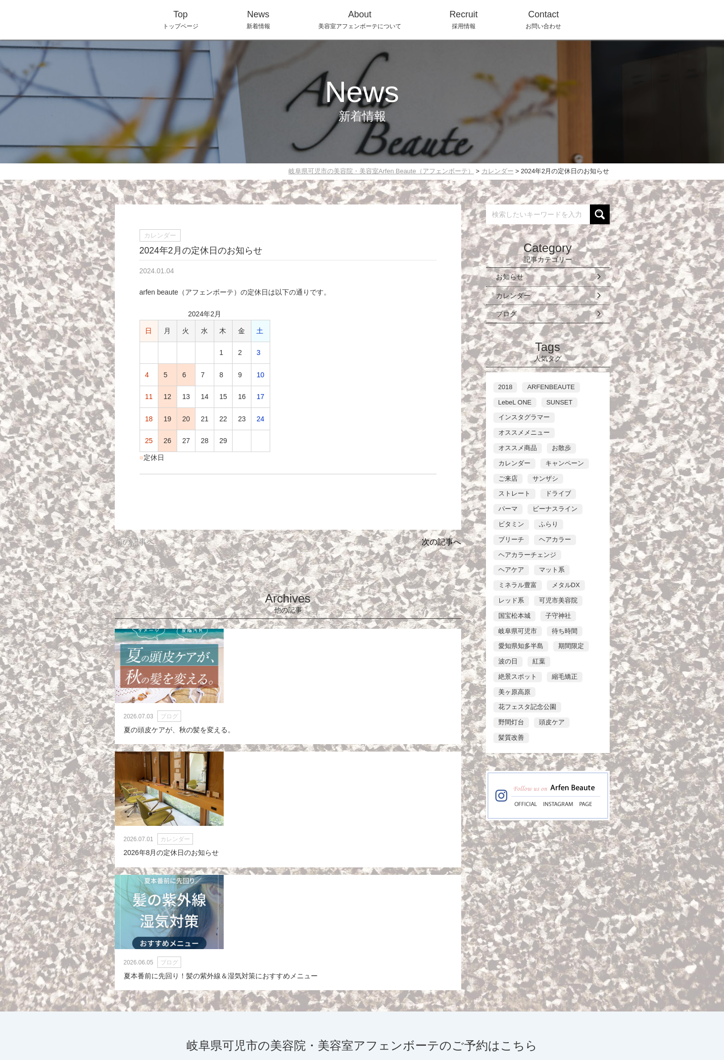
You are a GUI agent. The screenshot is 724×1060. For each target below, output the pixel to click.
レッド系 (511, 600)
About (432, 1011)
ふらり (548, 524)
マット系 (552, 569)
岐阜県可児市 (517, 631)
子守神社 (558, 615)
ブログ (506, 314)
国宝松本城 (514, 615)
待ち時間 (565, 631)
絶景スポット (517, 676)
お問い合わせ (543, 18)
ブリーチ (511, 539)
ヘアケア (511, 569)
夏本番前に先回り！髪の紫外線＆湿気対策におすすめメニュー (406, 741)
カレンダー (513, 296)
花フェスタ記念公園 (527, 706)
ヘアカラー (555, 539)
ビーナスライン (555, 508)
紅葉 (538, 661)
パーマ (508, 508)
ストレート (514, 493)
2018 (505, 387)
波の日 (508, 661)
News (397, 1011)
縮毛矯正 (565, 676)
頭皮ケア (552, 722)
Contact (511, 1011)
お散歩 (561, 448)
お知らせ (510, 277)
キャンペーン (564, 463)
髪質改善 (511, 737)
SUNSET (559, 402)
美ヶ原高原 (514, 692)
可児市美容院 (558, 600)
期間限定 (571, 646)
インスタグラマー (524, 417)
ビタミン (511, 524)
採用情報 (463, 18)
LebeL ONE (514, 402)
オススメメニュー (524, 432)
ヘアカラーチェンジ (527, 554)
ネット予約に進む (474, 937)
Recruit (470, 1011)
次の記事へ (441, 542)
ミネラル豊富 (517, 585)
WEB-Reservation (573, 1011)
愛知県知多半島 (520, 646)
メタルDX (566, 585)
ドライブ (558, 493)
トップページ (180, 18)
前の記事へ (134, 542)
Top (367, 1011)
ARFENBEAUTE (551, 387)
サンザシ (545, 478)
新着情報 (258, 18)
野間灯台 (511, 722)
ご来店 (508, 478)
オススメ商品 (517, 448)
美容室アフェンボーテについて (359, 18)
